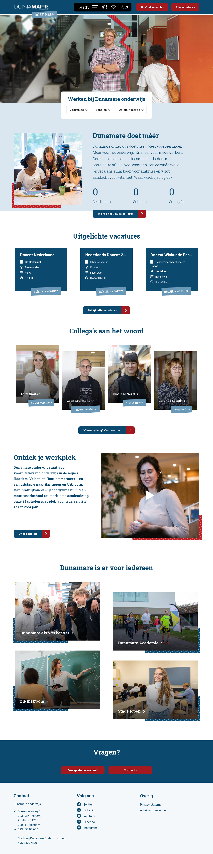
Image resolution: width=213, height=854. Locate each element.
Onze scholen (34, 523)
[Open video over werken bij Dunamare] (150, 484)
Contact (130, 760)
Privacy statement (152, 794)
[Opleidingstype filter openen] (131, 110)
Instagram (90, 817)
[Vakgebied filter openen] (78, 110)
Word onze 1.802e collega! (122, 214)
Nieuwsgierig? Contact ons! (109, 420)
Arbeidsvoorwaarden (153, 800)
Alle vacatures (185, 8)
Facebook (90, 811)
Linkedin (89, 800)
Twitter (88, 794)
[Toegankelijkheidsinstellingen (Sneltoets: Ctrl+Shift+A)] (125, 7)
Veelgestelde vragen (83, 760)
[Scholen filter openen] (103, 110)
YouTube (89, 806)
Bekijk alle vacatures (109, 304)
